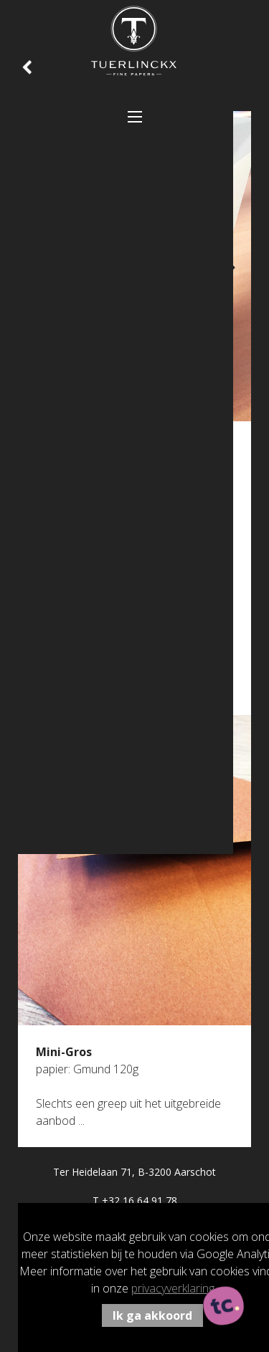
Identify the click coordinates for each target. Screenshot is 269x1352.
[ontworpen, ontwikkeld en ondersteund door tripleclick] (223, 1307)
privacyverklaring (172, 1288)
